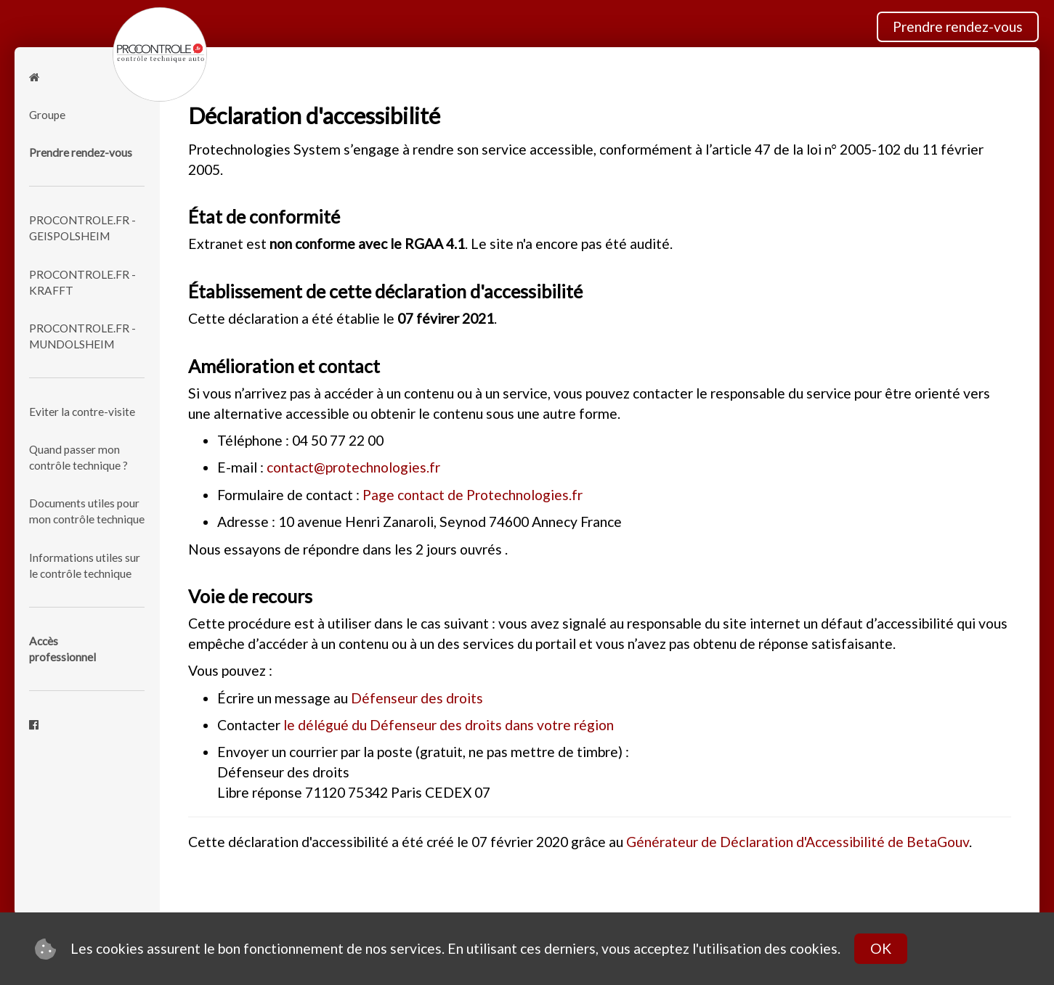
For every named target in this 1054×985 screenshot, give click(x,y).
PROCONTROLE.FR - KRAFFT (82, 282)
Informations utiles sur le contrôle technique (84, 565)
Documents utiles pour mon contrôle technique (87, 511)
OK (880, 948)
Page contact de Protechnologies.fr (472, 494)
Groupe (47, 114)
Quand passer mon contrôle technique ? (78, 457)
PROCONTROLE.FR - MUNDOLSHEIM (82, 336)
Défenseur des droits (417, 698)
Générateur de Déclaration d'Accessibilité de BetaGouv (797, 841)
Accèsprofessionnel (62, 648)
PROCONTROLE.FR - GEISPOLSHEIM (82, 227)
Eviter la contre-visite (82, 411)
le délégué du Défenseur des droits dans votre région (448, 724)
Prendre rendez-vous (958, 26)
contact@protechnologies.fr (353, 467)
